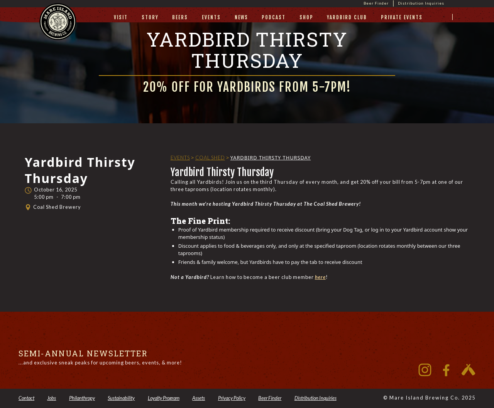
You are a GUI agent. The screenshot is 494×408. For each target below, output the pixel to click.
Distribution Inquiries (421, 3)
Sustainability (121, 398)
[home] (58, 29)
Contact (26, 398)
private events (402, 17)
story (150, 17)
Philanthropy (82, 398)
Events (211, 17)
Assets (198, 398)
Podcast (274, 17)
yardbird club (347, 17)
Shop (306, 17)
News (241, 17)
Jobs (51, 398)
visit (121, 17)
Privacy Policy (231, 398)
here (320, 277)
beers (180, 17)
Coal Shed (210, 157)
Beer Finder (376, 3)
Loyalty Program (163, 398)
